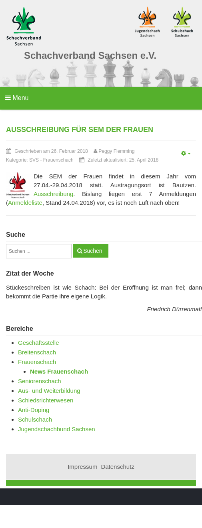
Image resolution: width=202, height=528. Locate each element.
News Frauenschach (59, 371)
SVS (34, 160)
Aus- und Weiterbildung (49, 390)
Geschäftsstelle (38, 342)
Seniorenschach (39, 381)
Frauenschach (58, 160)
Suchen (92, 251)
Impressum (82, 466)
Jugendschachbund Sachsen (56, 429)
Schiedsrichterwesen (45, 400)
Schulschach (35, 419)
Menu (16, 97)
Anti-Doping (33, 409)
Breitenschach (37, 352)
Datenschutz (117, 466)
